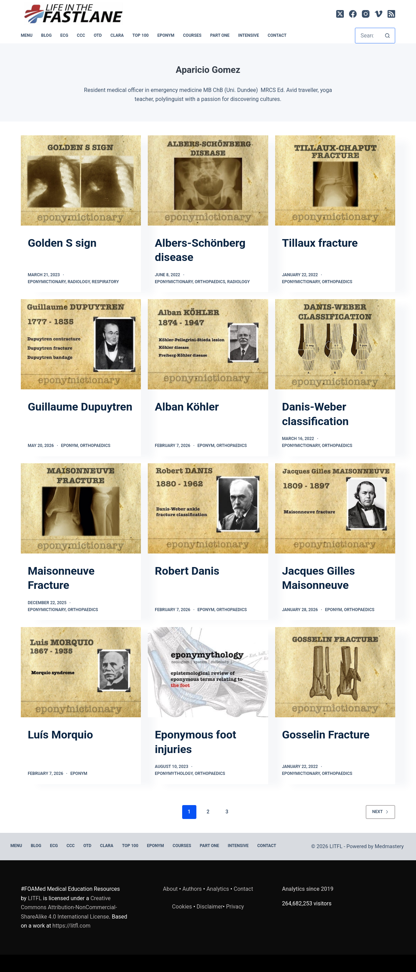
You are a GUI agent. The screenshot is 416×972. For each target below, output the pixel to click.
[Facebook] (353, 14)
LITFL (35, 898)
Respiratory (105, 281)
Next (380, 811)
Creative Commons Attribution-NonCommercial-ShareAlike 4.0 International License (69, 907)
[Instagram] (366, 14)
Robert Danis (187, 570)
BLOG (46, 35)
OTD (98, 35)
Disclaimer (210, 906)
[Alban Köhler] (208, 344)
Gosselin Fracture (326, 734)
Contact (277, 35)
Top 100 (141, 35)
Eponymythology (174, 773)
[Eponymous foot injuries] (208, 672)
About (170, 889)
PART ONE (220, 35)
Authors (192, 889)
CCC (81, 35)
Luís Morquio (60, 734)
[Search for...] (367, 35)
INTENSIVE (248, 35)
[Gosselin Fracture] (335, 672)
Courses (192, 35)
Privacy (235, 906)
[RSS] (391, 14)
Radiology (79, 281)
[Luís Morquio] (81, 672)
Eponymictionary (47, 281)
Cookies (182, 906)
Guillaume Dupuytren (80, 406)
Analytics (217, 889)
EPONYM (166, 35)
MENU (27, 35)
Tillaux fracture (320, 243)
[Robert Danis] (208, 508)
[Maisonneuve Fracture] (81, 508)
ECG (64, 35)
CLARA (117, 35)
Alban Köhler (187, 406)
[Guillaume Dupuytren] (81, 344)
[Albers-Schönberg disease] (208, 180)
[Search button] (387, 35)
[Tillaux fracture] (335, 180)
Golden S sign (62, 243)
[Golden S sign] (81, 180)
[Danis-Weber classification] (335, 344)
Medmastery (389, 846)
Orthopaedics (210, 281)
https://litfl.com (71, 925)
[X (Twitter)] (340, 14)
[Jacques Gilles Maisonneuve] (335, 508)
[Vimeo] (378, 14)
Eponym (69, 445)
